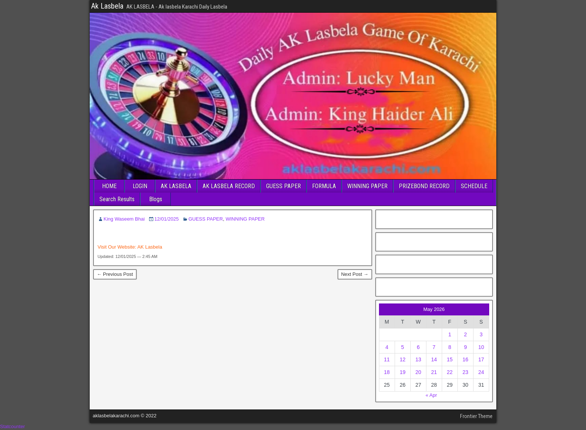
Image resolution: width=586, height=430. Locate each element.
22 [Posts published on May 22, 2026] (450, 372)
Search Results (117, 199)
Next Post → (354, 274)
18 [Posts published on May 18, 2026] (387, 372)
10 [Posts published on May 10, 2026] (481, 347)
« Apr (431, 395)
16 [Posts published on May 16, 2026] (466, 359)
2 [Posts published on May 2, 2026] (465, 334)
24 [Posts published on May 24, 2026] (481, 372)
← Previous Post (115, 274)
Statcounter (12, 426)
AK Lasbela (149, 247)
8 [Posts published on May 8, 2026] (449, 347)
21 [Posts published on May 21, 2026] (434, 372)
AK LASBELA (176, 186)
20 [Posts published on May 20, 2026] (418, 372)
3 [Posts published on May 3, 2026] (481, 334)
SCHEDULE (474, 186)
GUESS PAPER (283, 186)
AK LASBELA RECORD (229, 186)
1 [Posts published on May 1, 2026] (449, 334)
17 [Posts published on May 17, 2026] (481, 359)
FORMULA (324, 186)
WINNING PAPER (367, 186)
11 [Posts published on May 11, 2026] (387, 359)
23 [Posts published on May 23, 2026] (466, 372)
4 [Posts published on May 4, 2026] (386, 347)
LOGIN (140, 186)
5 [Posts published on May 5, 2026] (402, 347)
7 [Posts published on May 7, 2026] (433, 347)
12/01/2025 (166, 219)
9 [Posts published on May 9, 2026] (465, 347)
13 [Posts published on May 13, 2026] (418, 359)
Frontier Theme (476, 416)
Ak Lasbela (107, 5)
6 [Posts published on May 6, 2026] (418, 347)
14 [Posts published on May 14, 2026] (434, 359)
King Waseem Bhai (124, 219)
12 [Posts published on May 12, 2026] (402, 359)
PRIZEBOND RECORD (424, 186)
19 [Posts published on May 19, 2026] (402, 372)
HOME (109, 186)
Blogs (155, 199)
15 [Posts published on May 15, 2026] (450, 359)
